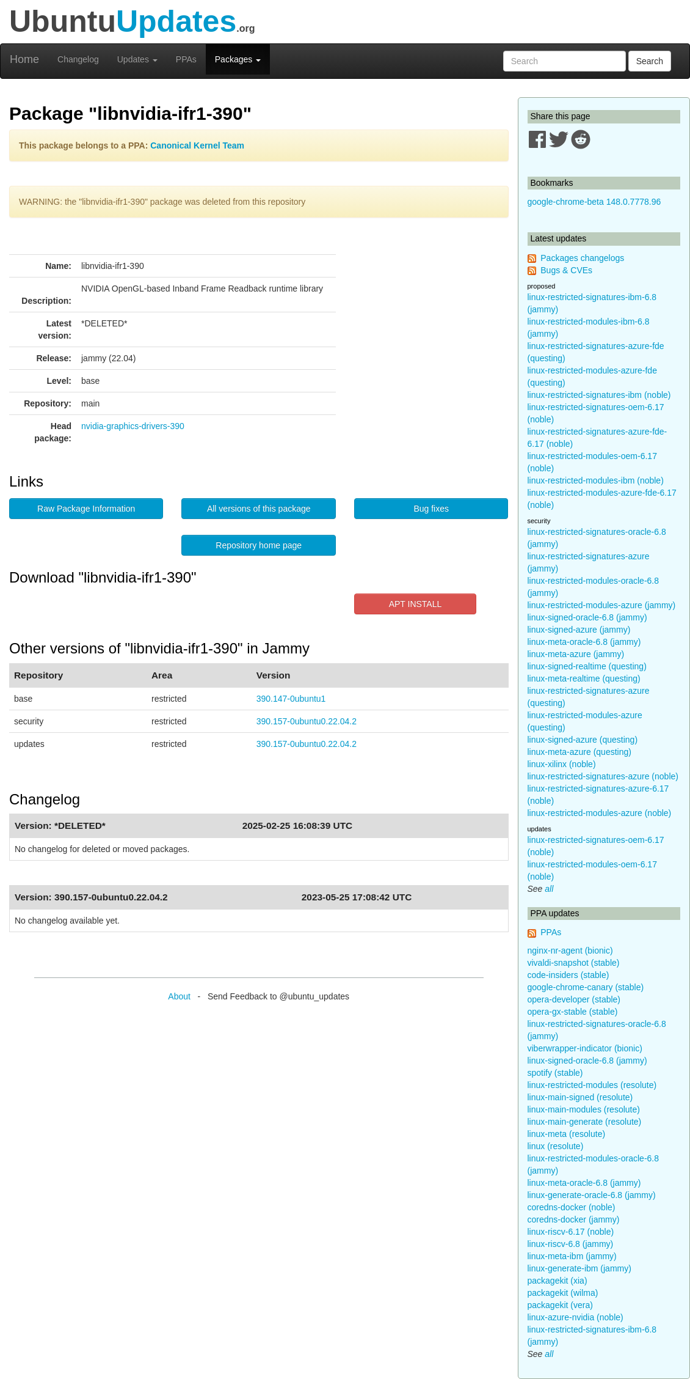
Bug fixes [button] (431, 508)
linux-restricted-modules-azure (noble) (600, 813)
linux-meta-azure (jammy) (576, 654)
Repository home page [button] (259, 545)
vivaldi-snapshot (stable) (574, 963)
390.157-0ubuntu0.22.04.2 (306, 721)
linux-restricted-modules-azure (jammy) (602, 605)
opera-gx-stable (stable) (573, 1012)
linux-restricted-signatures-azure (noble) (603, 776)
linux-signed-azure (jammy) (579, 629)
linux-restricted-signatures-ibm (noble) (599, 395)
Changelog (78, 59)
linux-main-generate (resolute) (585, 1122)
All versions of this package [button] (259, 508)
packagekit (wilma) (563, 1293)
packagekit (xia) (557, 1280)
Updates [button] (137, 59)
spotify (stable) (555, 1073)
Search (649, 61)
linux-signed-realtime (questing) (587, 666)
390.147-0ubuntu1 (291, 699)
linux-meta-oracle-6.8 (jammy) (584, 642)
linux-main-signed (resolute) (580, 1097)
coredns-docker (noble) (572, 1207)
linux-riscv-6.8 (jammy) (571, 1244)
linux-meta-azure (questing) (579, 752)
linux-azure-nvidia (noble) (575, 1317)
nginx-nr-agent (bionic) (570, 950)
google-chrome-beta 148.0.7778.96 (594, 202)
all (549, 889)
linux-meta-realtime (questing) (584, 678)
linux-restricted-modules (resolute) (592, 1085)
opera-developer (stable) (574, 999)
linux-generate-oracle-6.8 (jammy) (592, 1195)
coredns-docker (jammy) (574, 1219)
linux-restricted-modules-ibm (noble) (596, 480)
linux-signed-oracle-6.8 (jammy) (587, 617)
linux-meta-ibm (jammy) (572, 1256)
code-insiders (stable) (568, 975)
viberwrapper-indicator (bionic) (585, 1048)
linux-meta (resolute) (567, 1134)
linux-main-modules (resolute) (584, 1109)
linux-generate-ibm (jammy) (579, 1268)
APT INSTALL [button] (415, 604)
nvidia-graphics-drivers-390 (132, 426)
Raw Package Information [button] (86, 508)
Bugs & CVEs (566, 270)
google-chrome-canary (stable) (586, 987)
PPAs (186, 59)
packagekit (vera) (560, 1305)
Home (24, 59)
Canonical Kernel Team (197, 145)
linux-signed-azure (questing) (583, 740)
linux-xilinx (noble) (562, 764)
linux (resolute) (556, 1146)
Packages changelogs (582, 258)
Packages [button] (238, 59)
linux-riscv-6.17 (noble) (571, 1232)
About (179, 996)
